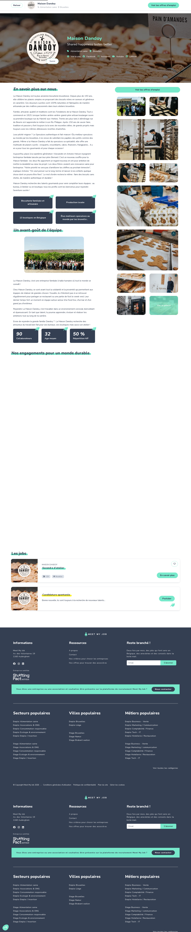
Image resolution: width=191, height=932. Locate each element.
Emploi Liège (75, 725)
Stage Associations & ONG (26, 747)
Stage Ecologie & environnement (29, 754)
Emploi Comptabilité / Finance (139, 728)
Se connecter (168, 6)
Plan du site (103, 785)
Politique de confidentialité (84, 785)
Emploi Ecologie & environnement (29, 732)
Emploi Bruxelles (77, 721)
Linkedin (131, 56)
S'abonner (168, 662)
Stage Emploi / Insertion (24, 758)
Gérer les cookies (117, 785)
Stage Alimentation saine (25, 743)
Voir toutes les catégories (165, 768)
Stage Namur (75, 736)
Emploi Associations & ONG (26, 725)
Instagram (104, 56)
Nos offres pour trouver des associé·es (88, 663)
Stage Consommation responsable (29, 751)
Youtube (118, 56)
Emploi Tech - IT (133, 732)
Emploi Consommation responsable (30, 728)
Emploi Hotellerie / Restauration (140, 736)
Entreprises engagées (66, 6)
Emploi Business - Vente (137, 721)
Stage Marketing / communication (141, 747)
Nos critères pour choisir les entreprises (88, 659)
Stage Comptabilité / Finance (139, 751)
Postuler (166, 598)
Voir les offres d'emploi (147, 89)
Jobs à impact (44, 6)
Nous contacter (163, 689)
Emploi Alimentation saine (25, 721)
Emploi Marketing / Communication (141, 725)
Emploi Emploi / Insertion (25, 736)
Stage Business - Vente (136, 743)
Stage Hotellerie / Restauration (140, 754)
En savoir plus (167, 575)
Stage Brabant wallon (79, 740)
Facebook (89, 56)
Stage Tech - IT (132, 758)
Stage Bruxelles (76, 733)
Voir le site (74, 56)
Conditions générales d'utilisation (57, 785)
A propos (73, 650)
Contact (73, 654)
